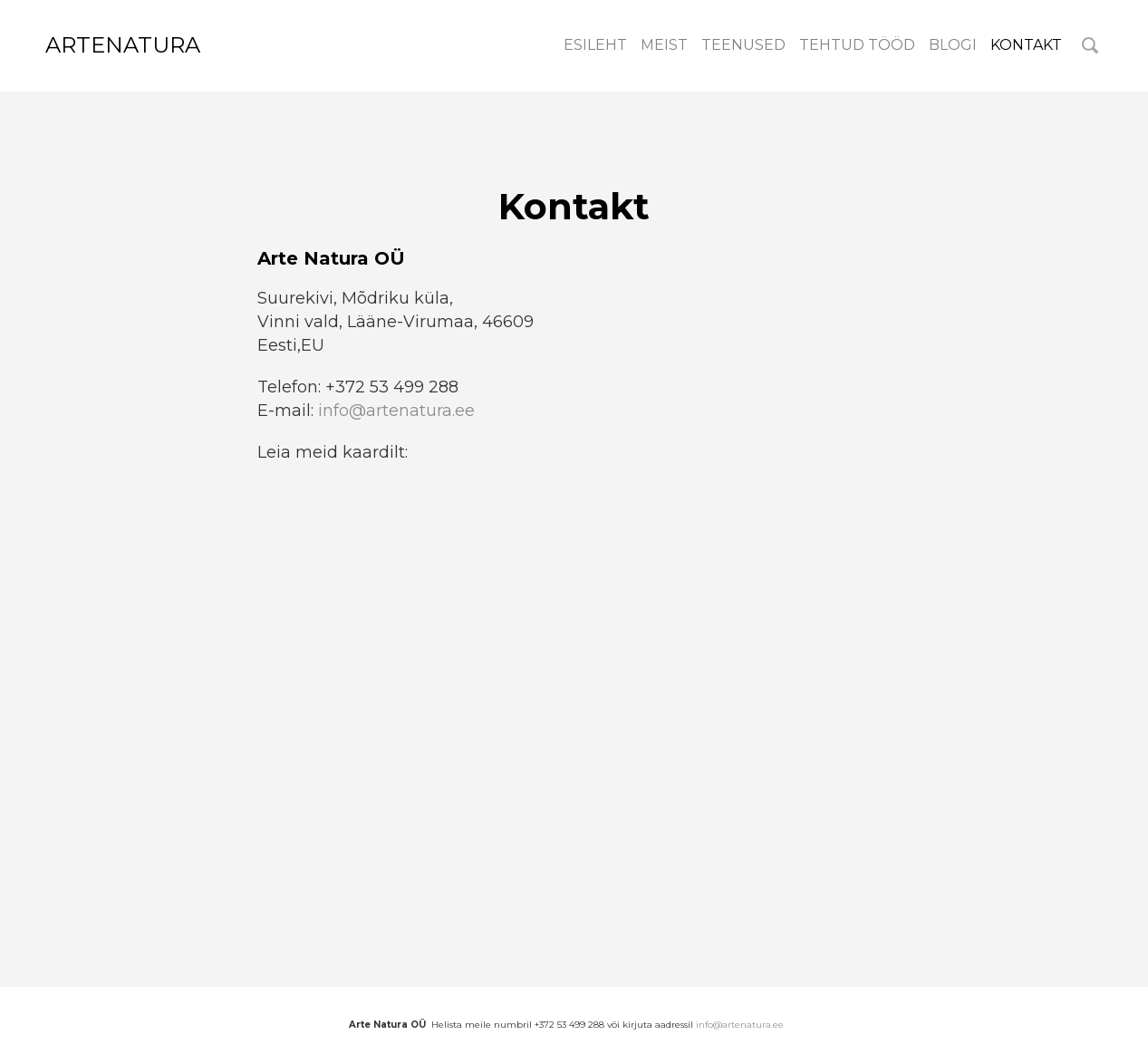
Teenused (743, 44)
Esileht (595, 44)
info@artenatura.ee (396, 411)
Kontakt (1026, 44)
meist (664, 44)
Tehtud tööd (857, 44)
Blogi (953, 44)
